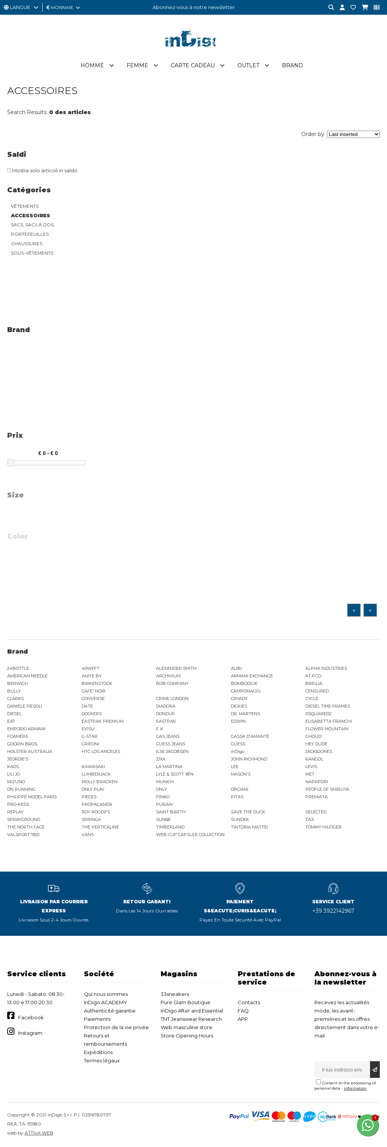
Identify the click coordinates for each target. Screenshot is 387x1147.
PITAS (237, 796)
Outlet (248, 65)
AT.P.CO (313, 676)
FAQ (243, 1011)
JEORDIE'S (17, 759)
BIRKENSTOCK (97, 683)
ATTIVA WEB (39, 1133)
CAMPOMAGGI (245, 691)
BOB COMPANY (172, 683)
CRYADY (239, 698)
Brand (292, 65)
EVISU (88, 728)
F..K (159, 728)
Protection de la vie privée (116, 1027)
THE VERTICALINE (100, 827)
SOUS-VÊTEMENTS (32, 253)
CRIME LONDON (172, 698)
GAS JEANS (168, 736)
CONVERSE (93, 698)
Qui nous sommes (106, 994)
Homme (92, 65)
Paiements (97, 1019)
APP (243, 1019)
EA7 (11, 721)
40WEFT (90, 668)
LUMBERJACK (96, 774)
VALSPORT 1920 (23, 834)
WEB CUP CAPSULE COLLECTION (190, 834)
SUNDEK (240, 819)
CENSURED (317, 691)
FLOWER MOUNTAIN (326, 728)
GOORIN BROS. (22, 744)
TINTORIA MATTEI (249, 827)
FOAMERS (17, 736)
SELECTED (316, 812)
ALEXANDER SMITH (176, 668)
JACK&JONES (318, 751)
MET (309, 774)
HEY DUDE (316, 744)
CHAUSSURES (26, 243)
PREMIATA (316, 796)
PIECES (89, 796)
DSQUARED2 (318, 713)
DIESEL (14, 713)
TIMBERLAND (170, 827)
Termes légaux (102, 1060)
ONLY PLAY (93, 789)
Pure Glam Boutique (186, 1002)
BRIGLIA (313, 683)
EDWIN (238, 721)
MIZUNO (16, 781)
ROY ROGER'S (96, 812)
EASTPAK (166, 721)
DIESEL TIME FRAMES (327, 706)
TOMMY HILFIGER (323, 827)
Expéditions (98, 1052)
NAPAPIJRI (316, 781)
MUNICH (165, 781)
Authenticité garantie (110, 1011)
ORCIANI (239, 789)
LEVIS (311, 766)
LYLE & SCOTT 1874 (175, 774)
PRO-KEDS (18, 804)
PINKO (163, 796)
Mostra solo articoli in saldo (42, 170)
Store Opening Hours (187, 1036)
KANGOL (314, 759)
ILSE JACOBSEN (172, 751)
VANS (88, 834)
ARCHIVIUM (168, 676)
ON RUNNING (21, 789)
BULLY (14, 691)
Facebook (31, 1017)
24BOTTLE (18, 668)
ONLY (161, 789)
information (355, 1088)
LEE (234, 766)
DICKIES (239, 706)
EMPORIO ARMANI (26, 728)
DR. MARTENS (245, 713)
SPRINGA (91, 819)
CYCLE (311, 698)
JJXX (160, 759)
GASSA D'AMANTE (250, 736)
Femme (137, 65)
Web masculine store (186, 1027)
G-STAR (90, 736)
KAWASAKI (93, 766)
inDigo (237, 751)
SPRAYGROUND (23, 819)
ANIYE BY (92, 676)
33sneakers (175, 994)
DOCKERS (92, 713)
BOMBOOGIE (244, 683)
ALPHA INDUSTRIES (326, 668)
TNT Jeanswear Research (191, 1019)
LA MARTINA (169, 766)
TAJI (309, 819)
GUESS (238, 744)
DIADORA (165, 706)
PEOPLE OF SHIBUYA (327, 789)
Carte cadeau (193, 65)
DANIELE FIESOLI (24, 706)
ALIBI (236, 668)
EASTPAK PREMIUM (103, 721)
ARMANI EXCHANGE (252, 676)
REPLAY (15, 812)
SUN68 (163, 819)
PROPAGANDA (97, 804)
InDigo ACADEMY (105, 1002)
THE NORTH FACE (26, 827)
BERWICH (17, 683)
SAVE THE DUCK (248, 812)
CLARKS (15, 698)
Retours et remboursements (105, 1040)
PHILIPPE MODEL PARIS (32, 796)
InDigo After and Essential (192, 1011)
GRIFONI (90, 744)
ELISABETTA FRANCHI (328, 721)
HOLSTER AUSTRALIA (29, 751)
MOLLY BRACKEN (100, 781)
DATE (87, 706)
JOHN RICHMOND (249, 759)
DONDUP (165, 713)
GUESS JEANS (170, 744)
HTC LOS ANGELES (101, 751)
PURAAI (164, 804)
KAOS (13, 766)
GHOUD (313, 736)
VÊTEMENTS (25, 206)
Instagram (30, 1033)
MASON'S (241, 774)
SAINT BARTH (171, 812)
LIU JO (13, 774)
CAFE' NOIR (93, 691)
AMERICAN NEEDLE (27, 676)
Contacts (249, 1002)
